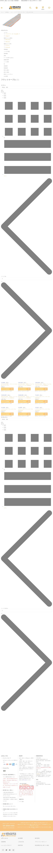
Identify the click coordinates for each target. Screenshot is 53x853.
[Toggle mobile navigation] (1, 8)
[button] (30, 7)
